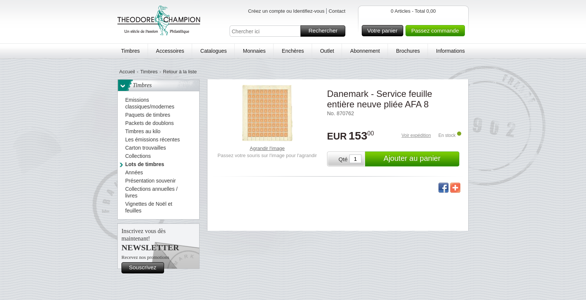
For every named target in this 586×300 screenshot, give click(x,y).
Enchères (293, 51)
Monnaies (254, 51)
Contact (337, 11)
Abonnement (365, 51)
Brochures (408, 51)
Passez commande (437, 30)
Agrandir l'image (267, 148)
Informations (450, 51)
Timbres (130, 51)
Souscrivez (145, 267)
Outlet (327, 51)
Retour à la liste (180, 71)
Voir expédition (416, 135)
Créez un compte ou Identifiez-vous (286, 11)
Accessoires (170, 51)
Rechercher (325, 31)
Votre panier (384, 30)
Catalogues (213, 51)
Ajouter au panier (420, 158)
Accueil (127, 71)
